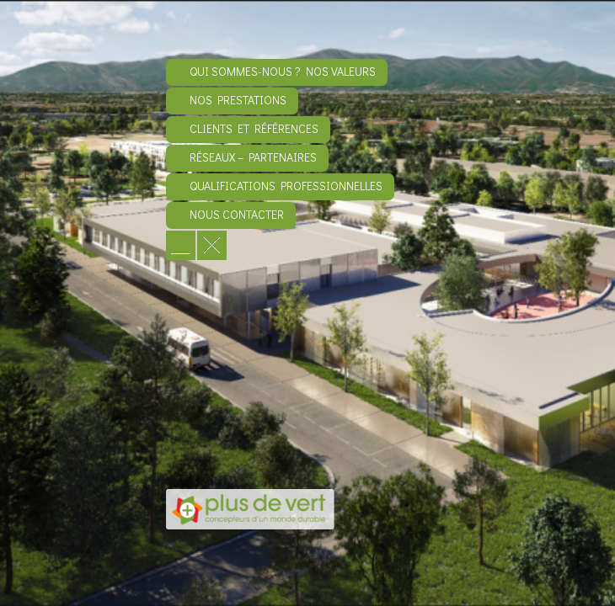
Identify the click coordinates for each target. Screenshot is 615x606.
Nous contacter (237, 214)
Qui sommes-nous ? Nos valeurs (283, 71)
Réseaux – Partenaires (253, 157)
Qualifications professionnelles (286, 186)
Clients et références (254, 128)
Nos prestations (238, 100)
